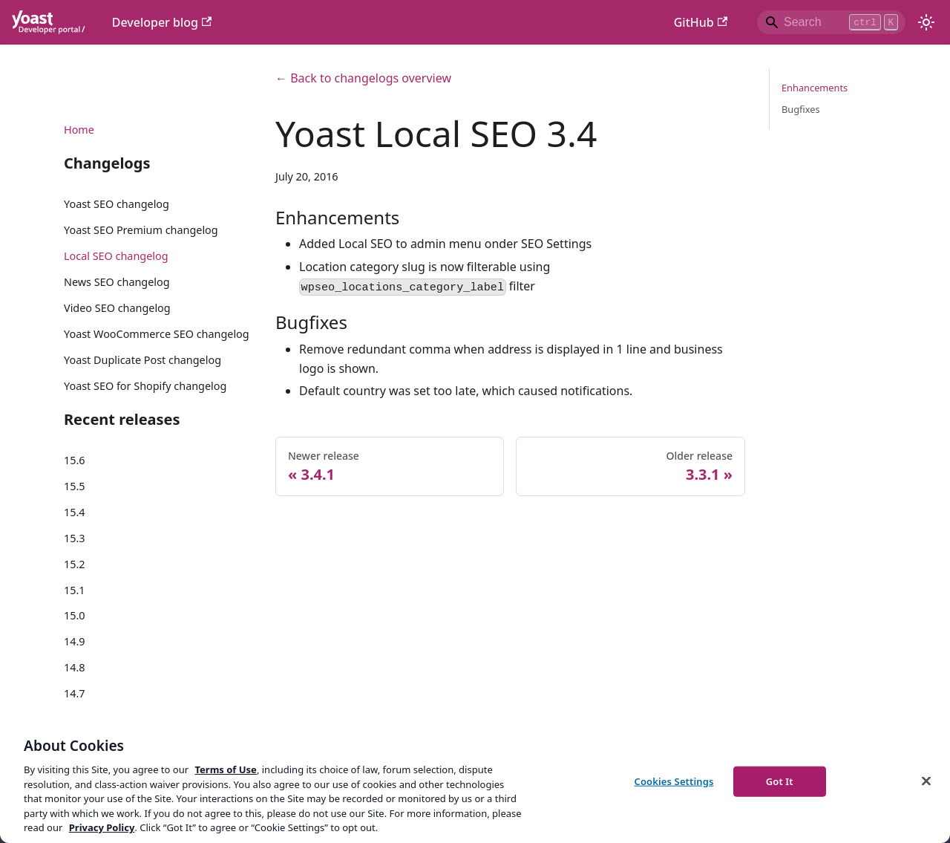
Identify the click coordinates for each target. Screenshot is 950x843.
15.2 (74, 564)
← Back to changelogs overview (363, 78)
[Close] (926, 780)
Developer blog (162, 22)
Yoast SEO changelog (116, 204)
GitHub (700, 22)
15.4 (74, 512)
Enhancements (815, 87)
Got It (779, 780)
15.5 (74, 486)
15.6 (74, 460)
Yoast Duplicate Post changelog (142, 360)
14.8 (74, 667)
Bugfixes (801, 109)
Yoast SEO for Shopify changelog (145, 386)
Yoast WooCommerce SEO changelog (156, 334)
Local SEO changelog (116, 256)
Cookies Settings (674, 780)
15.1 (74, 590)
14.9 (74, 641)
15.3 (74, 538)
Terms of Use (225, 769)
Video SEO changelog (117, 308)
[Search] (831, 22)
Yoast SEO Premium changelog (141, 230)
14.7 (74, 693)
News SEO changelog (117, 282)
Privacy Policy (102, 827)
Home (79, 130)
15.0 (74, 615)
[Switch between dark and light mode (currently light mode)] (926, 22)
